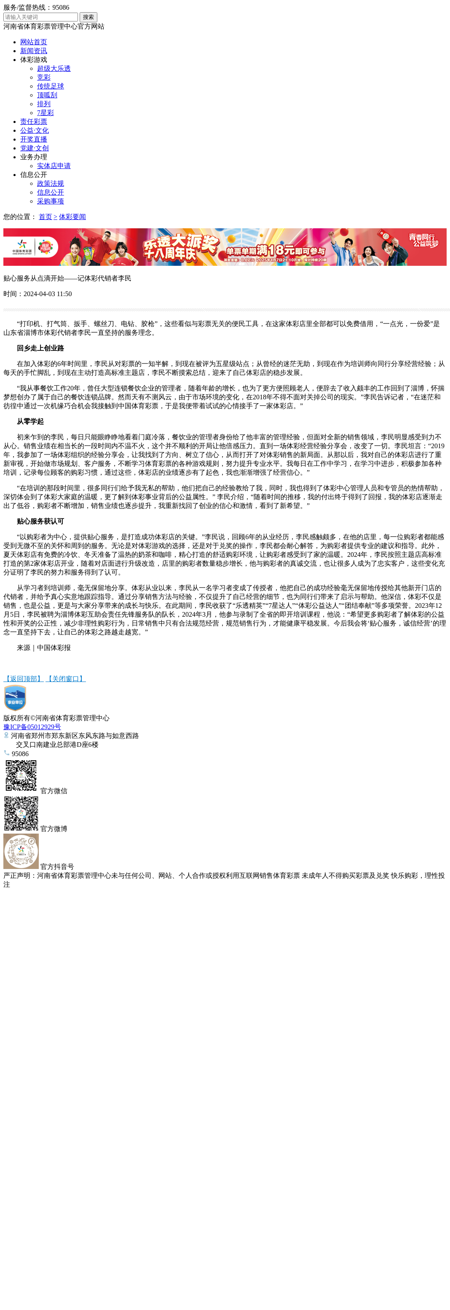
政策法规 (50, 183)
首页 (45, 216)
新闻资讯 (33, 50)
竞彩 (44, 77)
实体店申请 (54, 165)
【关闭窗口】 (66, 678)
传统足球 (50, 86)
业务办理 (33, 156)
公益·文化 (34, 130)
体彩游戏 (33, 59)
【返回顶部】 (23, 678)
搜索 (88, 17)
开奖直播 (33, 139)
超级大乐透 (54, 68)
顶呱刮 (47, 95)
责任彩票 (33, 121)
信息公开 (33, 174)
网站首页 (33, 41)
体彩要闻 (72, 216)
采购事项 (50, 201)
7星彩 (45, 112)
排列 (44, 103)
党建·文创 (34, 148)
